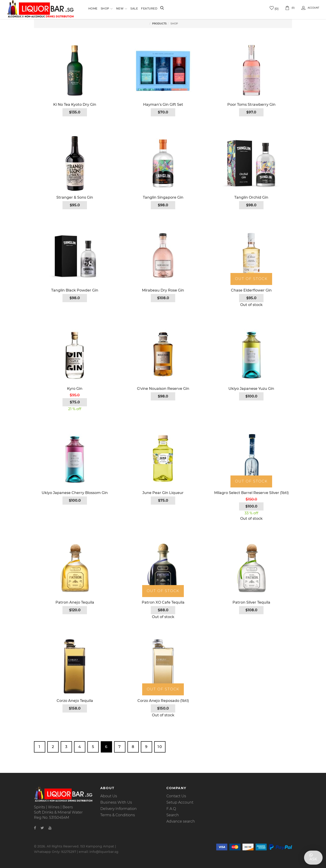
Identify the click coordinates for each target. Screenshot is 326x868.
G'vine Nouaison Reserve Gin (163, 388)
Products (159, 23)
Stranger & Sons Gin (74, 197)
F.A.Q (171, 809)
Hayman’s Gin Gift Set (163, 104)
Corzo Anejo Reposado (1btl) (163, 701)
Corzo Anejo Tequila (75, 701)
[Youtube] (50, 828)
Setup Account (179, 802)
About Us (108, 796)
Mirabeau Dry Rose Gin (163, 290)
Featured (149, 8)
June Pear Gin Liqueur (163, 493)
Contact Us (176, 796)
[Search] (162, 8)
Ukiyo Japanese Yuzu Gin (251, 388)
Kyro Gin (74, 388)
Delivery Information (118, 809)
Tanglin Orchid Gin (251, 197)
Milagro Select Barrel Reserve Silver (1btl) (251, 493)
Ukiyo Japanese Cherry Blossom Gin (75, 493)
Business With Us (116, 802)
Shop (105, 8)
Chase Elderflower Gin (251, 290)
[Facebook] (35, 828)
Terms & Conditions (117, 815)
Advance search (180, 821)
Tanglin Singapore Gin (163, 197)
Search (172, 815)
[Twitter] (42, 828)
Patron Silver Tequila (251, 602)
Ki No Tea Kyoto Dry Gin (74, 104)
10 (160, 747)
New (120, 8)
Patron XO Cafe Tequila (163, 602)
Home (93, 8)
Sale (134, 8)
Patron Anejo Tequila (74, 602)
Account (310, 8)
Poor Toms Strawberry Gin (251, 104)
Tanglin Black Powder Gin (74, 290)
